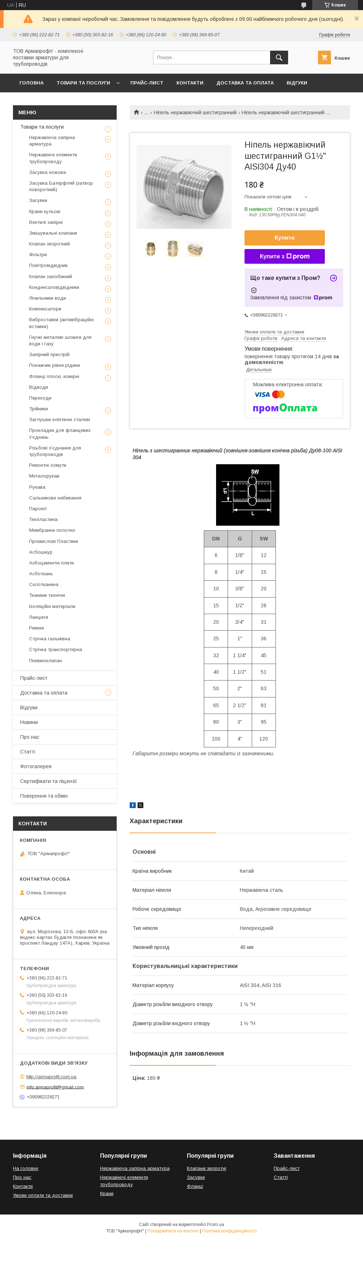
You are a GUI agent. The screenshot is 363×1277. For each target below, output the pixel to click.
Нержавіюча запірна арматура (52, 141)
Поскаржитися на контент (173, 1231)
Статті (27, 752)
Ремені (36, 628)
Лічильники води (47, 298)
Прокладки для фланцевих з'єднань (60, 433)
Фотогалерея (35, 766)
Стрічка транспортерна (55, 649)
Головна (31, 83)
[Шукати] (279, 57)
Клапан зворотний (49, 243)
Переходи (40, 398)
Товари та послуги (83, 83)
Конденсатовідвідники (54, 287)
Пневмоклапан (45, 660)
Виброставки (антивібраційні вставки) (61, 323)
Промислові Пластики (53, 541)
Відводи (38, 387)
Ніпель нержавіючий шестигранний (195, 112)
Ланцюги (38, 617)
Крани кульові (44, 211)
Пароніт (38, 508)
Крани (106, 1193)
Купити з (284, 256)
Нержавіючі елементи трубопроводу (53, 158)
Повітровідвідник (48, 265)
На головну (26, 1168)
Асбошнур (41, 552)
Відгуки (297, 83)
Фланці (195, 1186)
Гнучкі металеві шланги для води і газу (60, 340)
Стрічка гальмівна (49, 638)
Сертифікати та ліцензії (48, 781)
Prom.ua (215, 1224)
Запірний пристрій (49, 354)
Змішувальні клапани (53, 233)
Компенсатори (45, 309)
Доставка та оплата (245, 83)
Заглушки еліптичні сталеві (59, 419)
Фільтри (38, 254)
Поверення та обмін (44, 796)
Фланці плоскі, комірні (54, 376)
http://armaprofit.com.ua (51, 1076)
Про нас (29, 737)
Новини (29, 722)
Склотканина (43, 584)
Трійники (38, 408)
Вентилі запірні (46, 222)
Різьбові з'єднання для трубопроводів (55, 451)
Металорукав (44, 476)
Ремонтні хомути (47, 465)
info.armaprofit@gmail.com (55, 1086)
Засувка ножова (47, 172)
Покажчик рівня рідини (54, 365)
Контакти (189, 83)
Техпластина (43, 519)
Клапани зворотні (206, 1168)
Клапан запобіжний (50, 276)
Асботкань (41, 573)
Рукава (37, 487)
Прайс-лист (146, 83)
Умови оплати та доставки (43, 1195)
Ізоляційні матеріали (52, 606)
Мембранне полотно (52, 530)
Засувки (38, 200)
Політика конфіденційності (229, 1231)
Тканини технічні (47, 595)
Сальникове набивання (55, 498)
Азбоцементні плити (51, 563)
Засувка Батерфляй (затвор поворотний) (61, 186)
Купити (285, 238)
